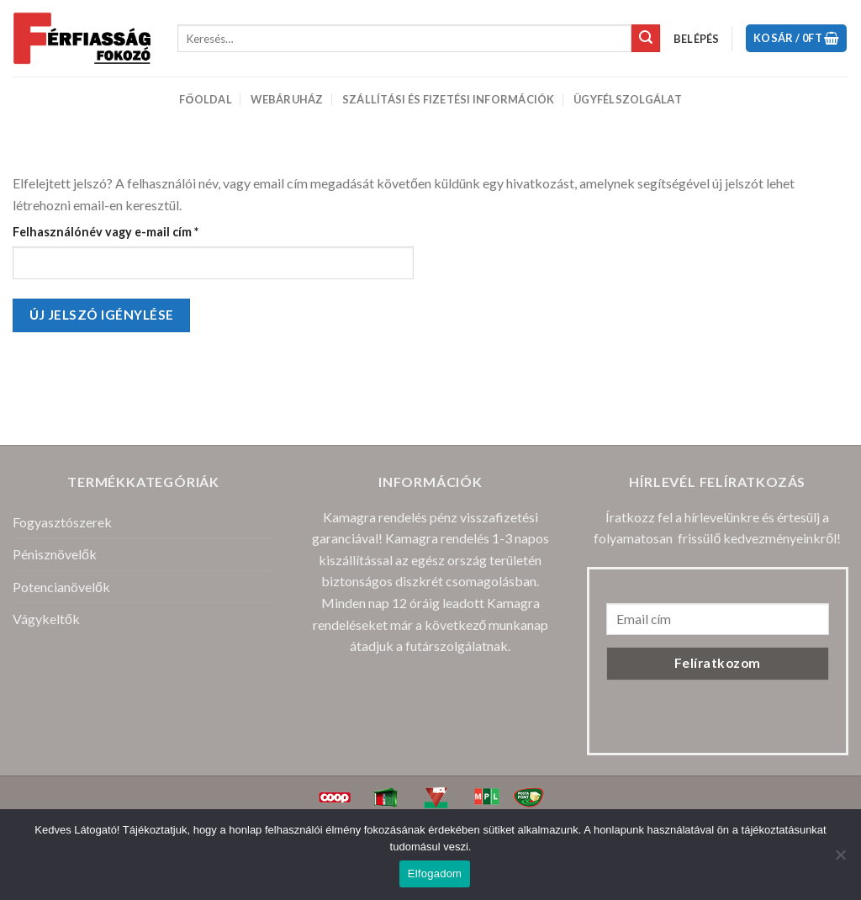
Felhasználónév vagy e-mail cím (132, 230)
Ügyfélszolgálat (627, 99)
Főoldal (205, 99)
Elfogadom (435, 873)
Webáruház (287, 99)
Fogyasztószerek (62, 522)
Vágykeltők (46, 619)
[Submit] (645, 38)
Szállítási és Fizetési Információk (448, 99)
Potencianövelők (61, 587)
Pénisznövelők (55, 554)
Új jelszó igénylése (101, 314)
